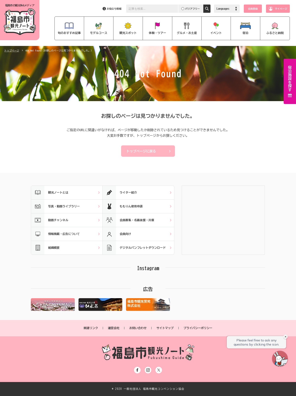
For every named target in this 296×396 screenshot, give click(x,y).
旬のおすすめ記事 (69, 33)
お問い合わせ (138, 328)
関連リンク (91, 328)
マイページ (281, 8)
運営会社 (113, 328)
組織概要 (45, 248)
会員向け (117, 234)
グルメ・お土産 (187, 33)
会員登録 (253, 8)
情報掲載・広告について (55, 234)
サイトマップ (165, 328)
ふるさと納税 (275, 33)
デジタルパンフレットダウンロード (134, 248)
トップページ (11, 50)
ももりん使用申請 (123, 206)
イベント (216, 33)
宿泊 (245, 33)
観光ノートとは (49, 192)
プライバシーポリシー (198, 328)
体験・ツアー (157, 33)
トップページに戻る (141, 151)
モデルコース (98, 33)
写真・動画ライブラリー (55, 206)
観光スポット (128, 33)
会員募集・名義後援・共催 (128, 220)
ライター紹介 (120, 192)
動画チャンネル (49, 220)
